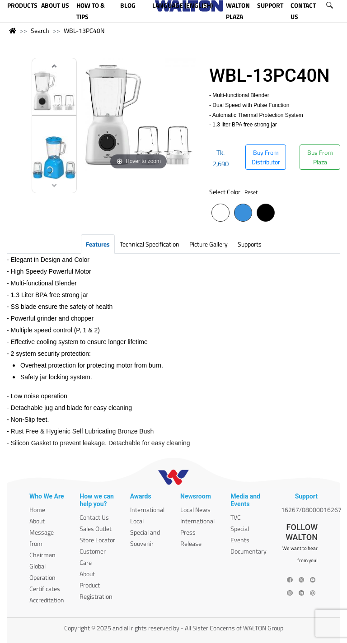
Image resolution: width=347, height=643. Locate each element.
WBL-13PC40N (84, 30)
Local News (195, 509)
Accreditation (46, 600)
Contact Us (94, 517)
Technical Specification (149, 244)
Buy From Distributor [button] (266, 157)
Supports (250, 244)
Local (137, 521)
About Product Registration (96, 585)
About (37, 521)
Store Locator (97, 540)
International (147, 509)
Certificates (44, 588)
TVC (235, 517)
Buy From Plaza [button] (320, 157)
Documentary (248, 551)
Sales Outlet (96, 528)
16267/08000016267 (311, 509)
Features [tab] (98, 244)
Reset (251, 192)
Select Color (233, 191)
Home (37, 509)
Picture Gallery (208, 244)
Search (40, 30)
